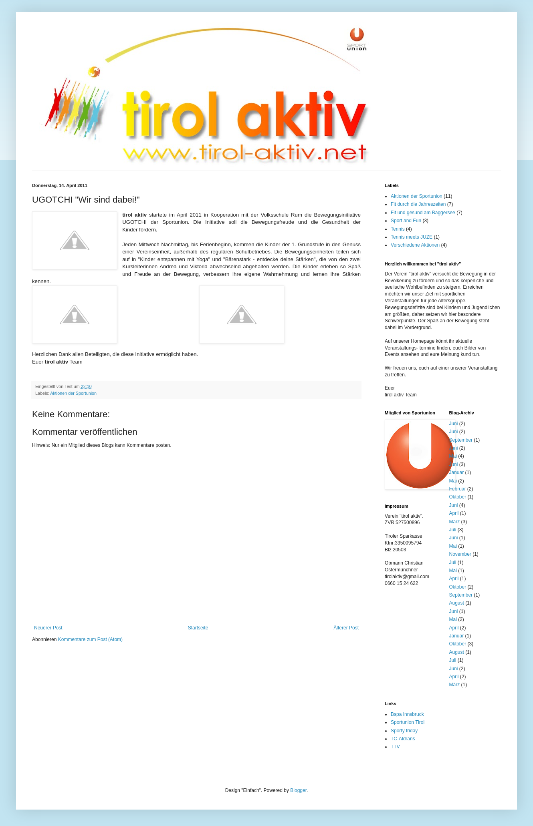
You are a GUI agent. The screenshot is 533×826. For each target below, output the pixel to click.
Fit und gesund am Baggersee (423, 212)
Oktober (457, 497)
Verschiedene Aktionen (415, 245)
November (460, 554)
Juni (453, 423)
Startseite (198, 628)
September (461, 440)
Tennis (398, 229)
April (454, 513)
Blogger (298, 790)
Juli (452, 530)
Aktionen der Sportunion (73, 393)
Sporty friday (404, 731)
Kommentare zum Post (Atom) (90, 639)
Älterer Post (346, 628)
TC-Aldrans (403, 739)
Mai (453, 456)
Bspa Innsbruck (407, 714)
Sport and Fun (406, 220)
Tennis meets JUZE (411, 237)
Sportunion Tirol (407, 722)
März (454, 522)
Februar (457, 489)
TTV (395, 747)
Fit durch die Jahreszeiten (418, 204)
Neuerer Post (48, 628)
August (456, 603)
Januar (456, 472)
